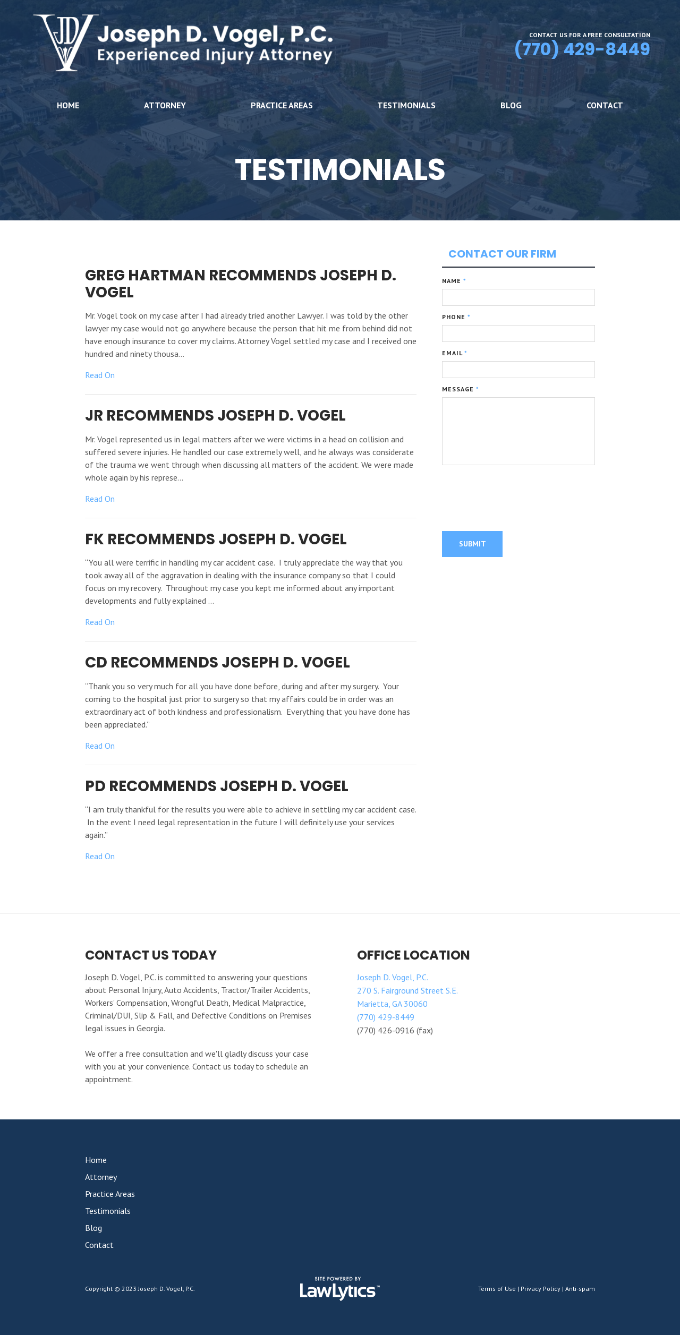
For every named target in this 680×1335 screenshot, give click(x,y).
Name (454, 281)
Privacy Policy (540, 1289)
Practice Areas (282, 105)
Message (460, 389)
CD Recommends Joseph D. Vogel (217, 662)
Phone (456, 317)
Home (68, 105)
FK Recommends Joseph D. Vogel (216, 539)
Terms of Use (497, 1289)
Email (455, 353)
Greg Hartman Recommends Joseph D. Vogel (240, 284)
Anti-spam (580, 1289)
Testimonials (406, 105)
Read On (100, 375)
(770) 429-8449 (582, 49)
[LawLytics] (340, 1289)
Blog (511, 105)
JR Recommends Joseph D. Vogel (215, 415)
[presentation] (523, 499)
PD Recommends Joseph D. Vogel (216, 786)
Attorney (165, 105)
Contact (604, 105)
